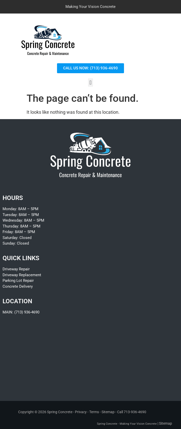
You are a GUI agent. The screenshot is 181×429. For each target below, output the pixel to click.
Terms (94, 412)
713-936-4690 (135, 412)
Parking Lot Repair (18, 280)
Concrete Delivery (18, 286)
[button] (90, 82)
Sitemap (108, 412)
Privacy (81, 412)
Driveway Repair (16, 269)
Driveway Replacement (22, 275)
